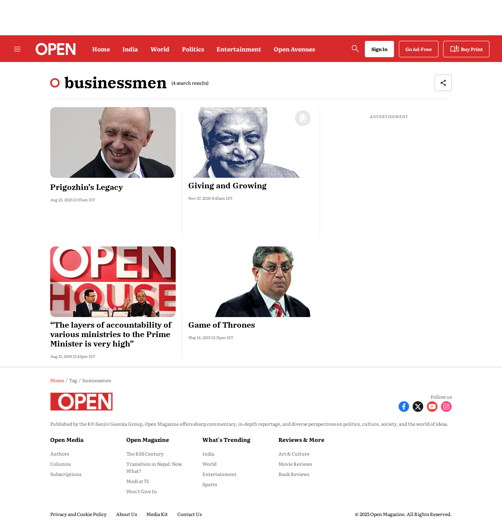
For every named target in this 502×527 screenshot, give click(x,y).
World (160, 48)
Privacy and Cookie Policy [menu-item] (78, 514)
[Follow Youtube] (432, 405)
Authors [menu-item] (59, 453)
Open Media (67, 439)
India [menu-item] (208, 453)
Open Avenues (294, 48)
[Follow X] (418, 405)
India (130, 48)
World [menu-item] (209, 463)
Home (101, 48)
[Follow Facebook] (403, 405)
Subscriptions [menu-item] (65, 474)
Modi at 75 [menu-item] (137, 481)
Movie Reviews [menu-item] (295, 463)
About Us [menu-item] (126, 514)
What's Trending (226, 439)
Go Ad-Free (419, 49)
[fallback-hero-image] (113, 142)
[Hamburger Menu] (17, 49)
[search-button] (355, 48)
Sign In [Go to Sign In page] (379, 49)
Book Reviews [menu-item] (293, 474)
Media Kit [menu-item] (157, 514)
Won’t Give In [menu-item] (141, 491)
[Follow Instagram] (446, 405)
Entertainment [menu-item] (219, 474)
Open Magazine (147, 439)
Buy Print (466, 49)
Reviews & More (301, 439)
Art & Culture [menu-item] (293, 453)
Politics (193, 48)
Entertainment (238, 48)
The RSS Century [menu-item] (145, 453)
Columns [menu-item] (60, 463)
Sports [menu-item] (209, 484)
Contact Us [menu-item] (189, 514)
